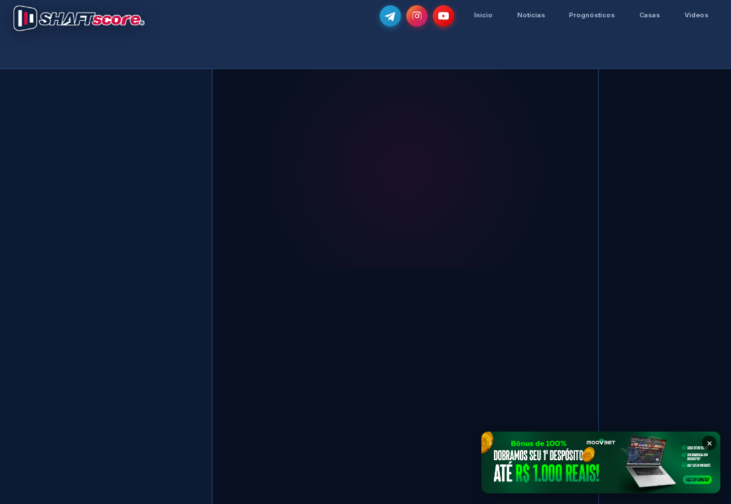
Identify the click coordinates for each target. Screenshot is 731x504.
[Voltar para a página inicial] (79, 18)
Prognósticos (590, 15)
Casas (648, 15)
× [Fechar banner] (709, 442)
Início (479, 15)
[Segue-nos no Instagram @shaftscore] (412, 16)
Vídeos (696, 15)
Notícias (528, 15)
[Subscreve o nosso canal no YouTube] (438, 16)
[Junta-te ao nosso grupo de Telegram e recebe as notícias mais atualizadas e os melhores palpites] (385, 16)
